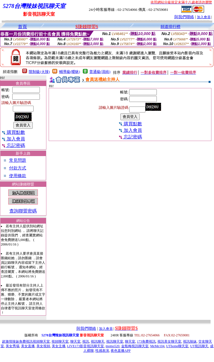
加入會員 (204, 17)
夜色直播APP (121, 351)
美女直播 (28, 346)
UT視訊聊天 (199, 346)
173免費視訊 (146, 341)
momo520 (113, 346)
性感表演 (102, 351)
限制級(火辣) (39, 71)
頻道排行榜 (170, 26)
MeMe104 (157, 346)
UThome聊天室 (177, 346)
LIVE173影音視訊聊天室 (85, 346)
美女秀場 (12, 346)
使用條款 (17, 175)
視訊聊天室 (114, 341)
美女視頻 (43, 346)
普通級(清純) (99, 71)
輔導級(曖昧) (69, 71)
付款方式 (17, 168)
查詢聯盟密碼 (23, 210)
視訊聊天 (97, 341)
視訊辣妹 (190, 341)
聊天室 (75, 341)
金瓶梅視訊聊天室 (135, 346)
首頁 (22, 26)
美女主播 (58, 346)
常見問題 (17, 160)
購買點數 (13, 132)
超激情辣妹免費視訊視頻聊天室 (26, 341)
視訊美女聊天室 (169, 341)
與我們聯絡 (184, 17)
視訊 (85, 341)
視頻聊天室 (60, 341)
